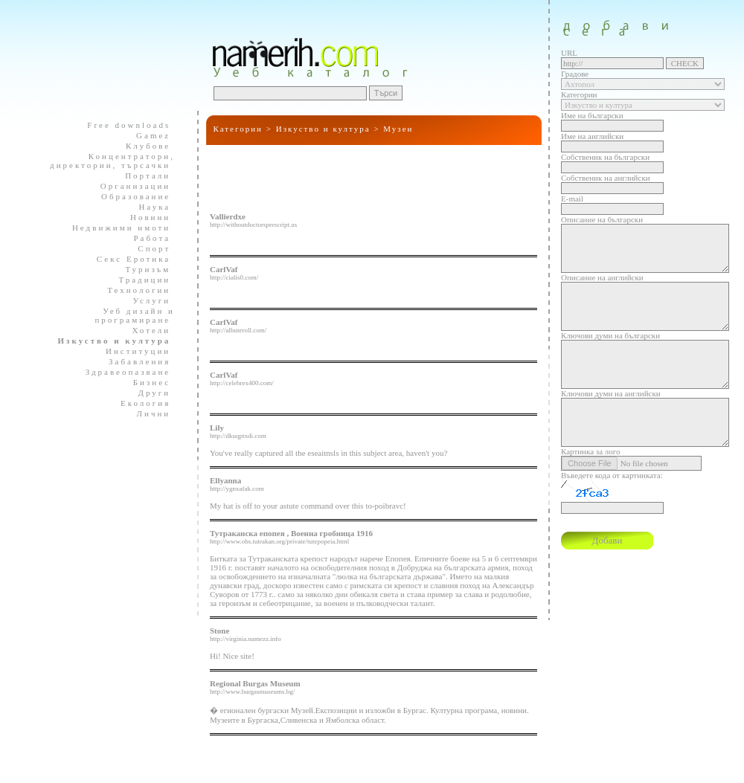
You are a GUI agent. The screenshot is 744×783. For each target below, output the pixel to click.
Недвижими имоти (115, 227)
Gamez (147, 135)
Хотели (145, 330)
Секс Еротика (127, 258)
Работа (145, 237)
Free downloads (122, 124)
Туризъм (141, 269)
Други (148, 392)
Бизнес (145, 382)
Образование (129, 196)
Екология (139, 403)
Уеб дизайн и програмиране (130, 315)
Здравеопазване (121, 371)
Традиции (138, 279)
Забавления (133, 361)
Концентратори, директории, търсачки (112, 161)
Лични (147, 413)
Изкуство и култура (323, 128)
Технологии (132, 290)
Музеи (398, 128)
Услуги (146, 300)
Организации (129, 185)
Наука (148, 206)
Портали (141, 175)
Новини (144, 217)
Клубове (142, 145)
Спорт (148, 248)
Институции (132, 351)
